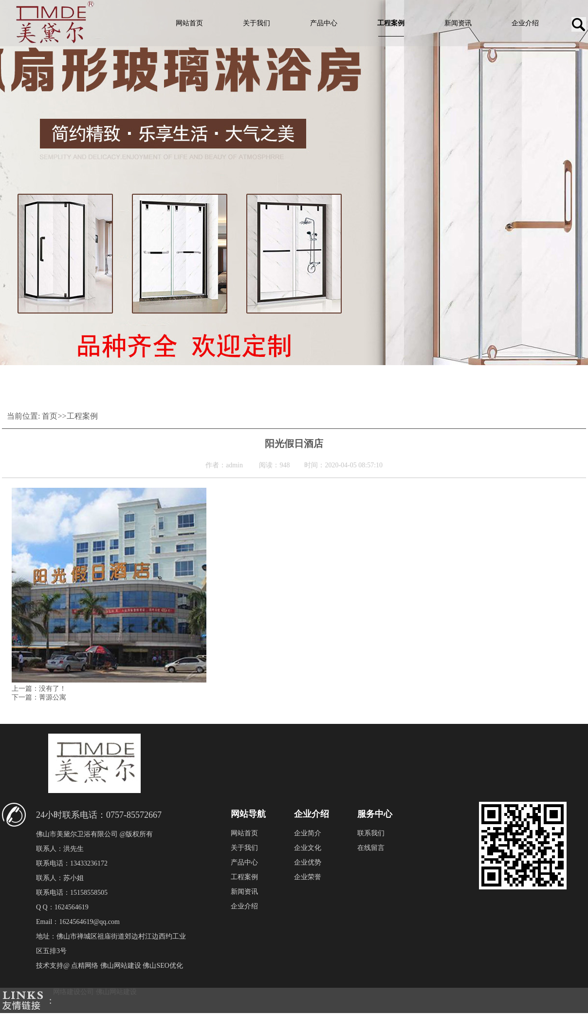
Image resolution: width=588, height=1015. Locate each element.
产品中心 (323, 23)
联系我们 (371, 833)
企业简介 (307, 833)
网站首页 (189, 23)
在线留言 (371, 847)
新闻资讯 (458, 23)
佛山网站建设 (116, 992)
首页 (49, 416)
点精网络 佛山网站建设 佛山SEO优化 (127, 965)
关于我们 (256, 23)
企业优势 (307, 862)
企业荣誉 (307, 877)
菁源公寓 (52, 697)
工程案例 (390, 23)
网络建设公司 (73, 992)
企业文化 (307, 847)
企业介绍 (525, 23)
